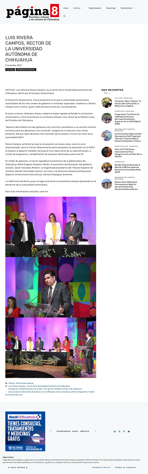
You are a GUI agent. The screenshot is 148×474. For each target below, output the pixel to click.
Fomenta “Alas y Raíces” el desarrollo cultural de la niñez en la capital (128, 103)
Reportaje (110, 8)
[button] (64, 16)
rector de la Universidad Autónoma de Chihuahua (48, 386)
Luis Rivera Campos (17, 386)
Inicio (65, 8)
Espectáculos (95, 8)
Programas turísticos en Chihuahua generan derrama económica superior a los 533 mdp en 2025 (128, 119)
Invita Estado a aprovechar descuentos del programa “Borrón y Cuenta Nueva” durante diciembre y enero (128, 137)
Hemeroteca (129, 8)
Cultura (80, 8)
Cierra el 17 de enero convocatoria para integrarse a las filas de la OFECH (128, 153)
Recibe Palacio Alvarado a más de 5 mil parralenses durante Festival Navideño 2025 (128, 168)
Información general (26, 70)
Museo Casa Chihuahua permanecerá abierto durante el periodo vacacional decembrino (126, 185)
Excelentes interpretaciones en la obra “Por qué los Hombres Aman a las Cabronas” (45, 389)
